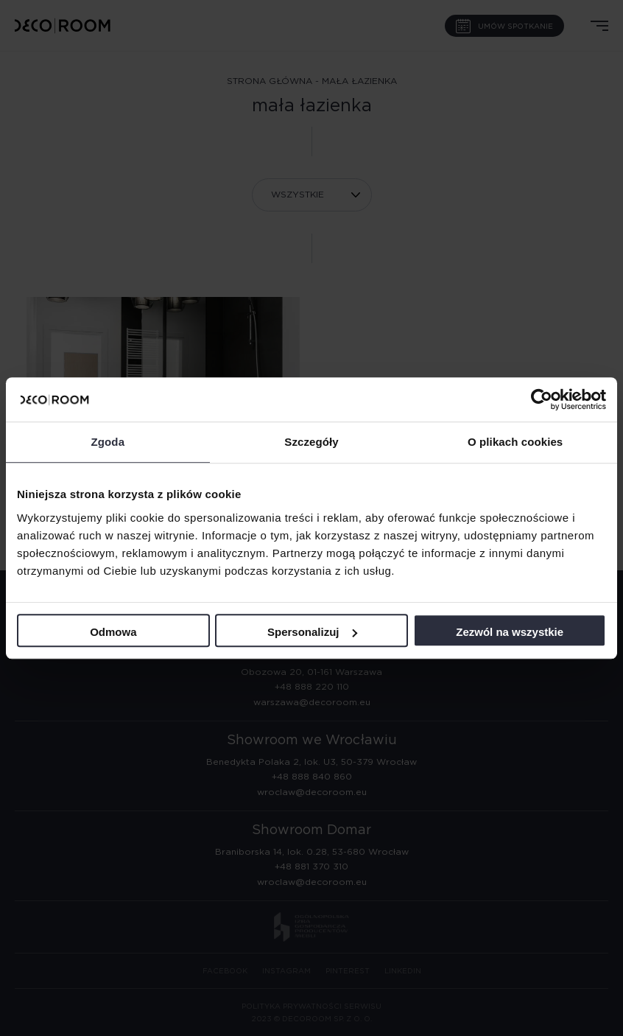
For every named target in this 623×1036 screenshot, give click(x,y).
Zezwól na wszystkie (509, 632)
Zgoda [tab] (108, 441)
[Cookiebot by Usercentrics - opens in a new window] (541, 399)
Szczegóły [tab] (311, 441)
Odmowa (113, 632)
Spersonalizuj (312, 632)
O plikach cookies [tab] (515, 441)
